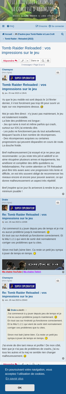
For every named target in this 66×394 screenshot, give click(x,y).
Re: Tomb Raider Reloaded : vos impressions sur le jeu (24, 216)
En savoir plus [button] (14, 378)
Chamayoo (7, 69)
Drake (5, 199)
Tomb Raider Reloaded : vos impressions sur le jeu (26, 50)
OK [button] (20, 387)
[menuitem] (10, 26)
